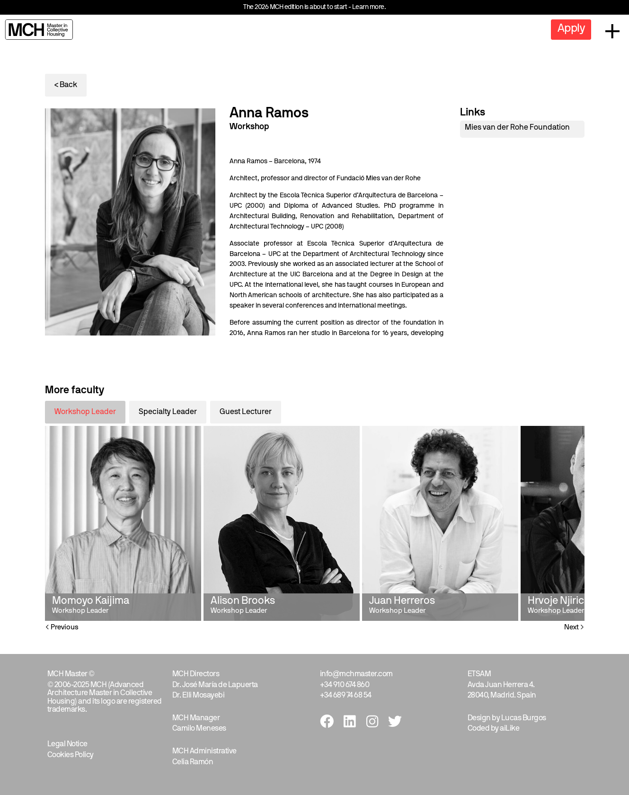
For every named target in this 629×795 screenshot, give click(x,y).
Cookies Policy (70, 755)
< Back (65, 85)
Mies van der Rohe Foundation (517, 127)
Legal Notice (67, 744)
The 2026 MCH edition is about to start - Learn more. (314, 7)
